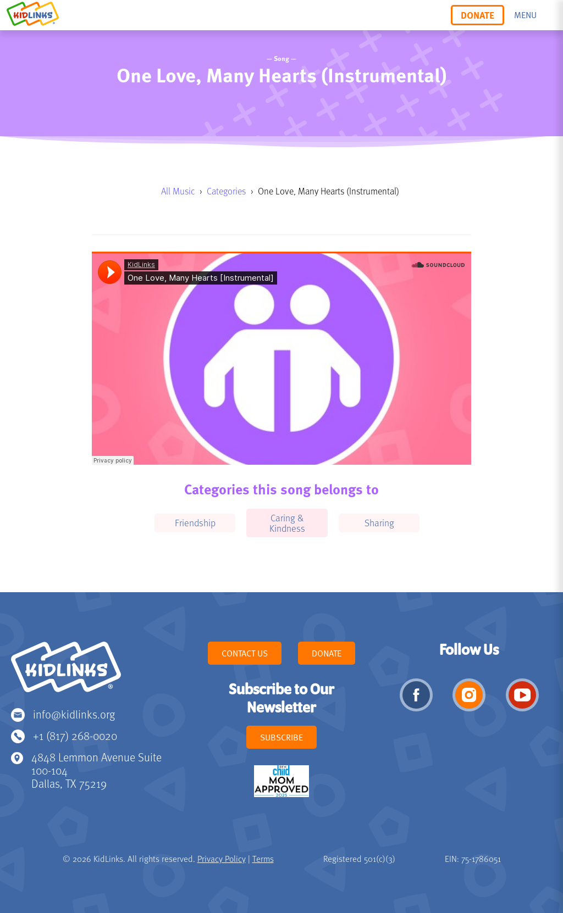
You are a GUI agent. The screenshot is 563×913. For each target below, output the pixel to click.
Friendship (195, 522)
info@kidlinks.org (74, 713)
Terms (263, 858)
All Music (178, 191)
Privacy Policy (221, 858)
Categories (226, 191)
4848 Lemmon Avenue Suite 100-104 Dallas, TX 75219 (96, 770)
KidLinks (66, 672)
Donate (477, 15)
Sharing (379, 522)
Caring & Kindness (287, 522)
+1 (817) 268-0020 (75, 735)
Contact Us (245, 653)
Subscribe (281, 737)
